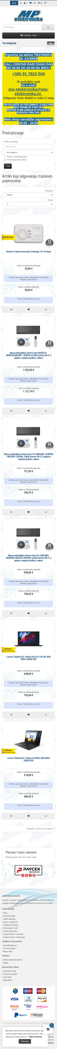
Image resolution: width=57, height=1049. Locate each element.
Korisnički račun (9, 971)
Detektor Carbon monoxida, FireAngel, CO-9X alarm (28, 251)
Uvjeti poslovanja (10, 931)
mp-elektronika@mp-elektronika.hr (28, 91)
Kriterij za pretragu (11, 142)
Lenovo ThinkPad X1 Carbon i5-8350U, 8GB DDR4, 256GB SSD (28, 759)
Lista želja (7, 977)
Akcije (5, 963)
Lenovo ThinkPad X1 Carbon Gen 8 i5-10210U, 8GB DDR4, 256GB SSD (28, 658)
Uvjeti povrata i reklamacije (14, 937)
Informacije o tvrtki (10, 928)
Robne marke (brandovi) (12, 960)
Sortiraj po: (49, 191)
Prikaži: (50, 200)
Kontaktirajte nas (10, 945)
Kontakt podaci (9, 916)
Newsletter (7, 980)
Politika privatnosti (10, 925)
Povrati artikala (9, 948)
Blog (5, 913)
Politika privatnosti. (35, 1037)
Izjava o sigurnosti (10, 922)
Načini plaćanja (9, 919)
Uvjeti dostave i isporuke (13, 934)
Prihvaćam (25, 1041)
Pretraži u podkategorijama (15, 158)
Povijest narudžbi (10, 974)
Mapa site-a (8, 951)
